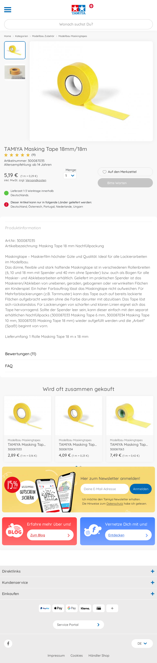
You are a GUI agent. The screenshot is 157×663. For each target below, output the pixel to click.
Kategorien (21, 36)
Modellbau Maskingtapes (72, 36)
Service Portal (78, 625)
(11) (20, 155)
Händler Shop (99, 655)
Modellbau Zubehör (43, 36)
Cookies (77, 655)
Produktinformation (23, 227)
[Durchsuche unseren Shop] (78, 24)
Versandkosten (36, 180)
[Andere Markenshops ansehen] (91, 6)
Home (7, 36)
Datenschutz (115, 503)
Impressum (56, 655)
